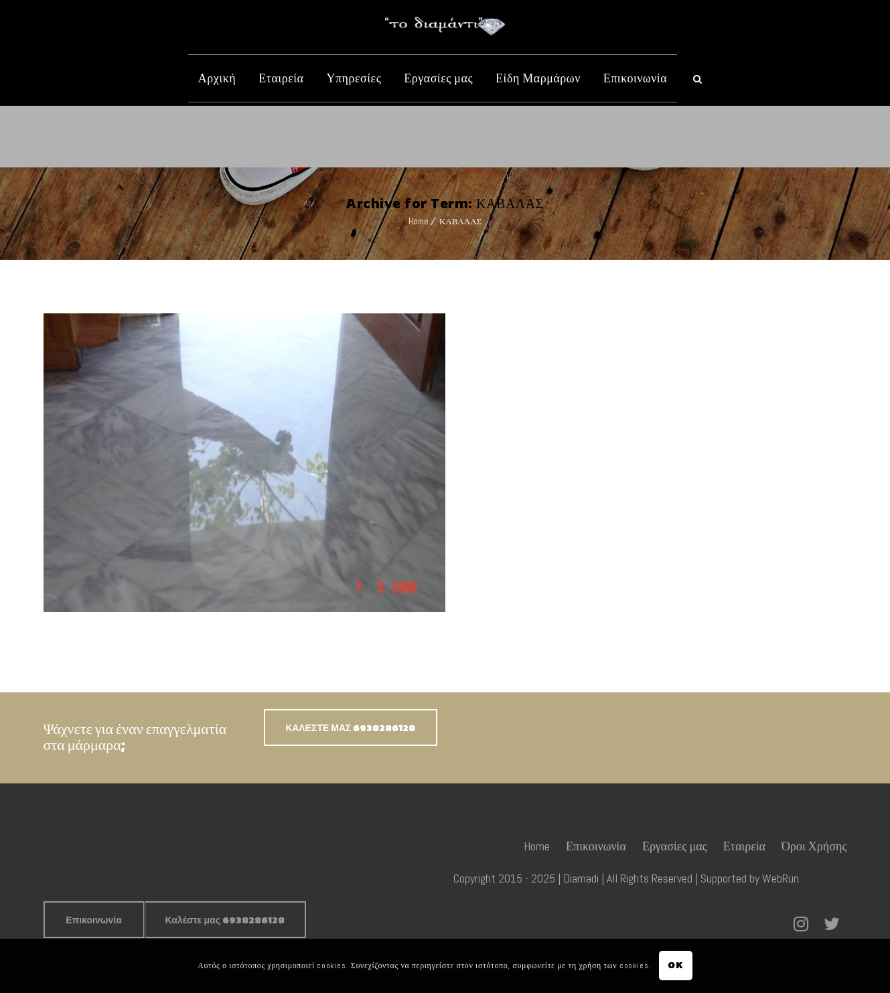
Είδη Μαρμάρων (538, 78)
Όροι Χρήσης (814, 846)
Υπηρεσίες (353, 78)
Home (419, 221)
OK (675, 965)
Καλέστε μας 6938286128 (225, 920)
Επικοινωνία (635, 78)
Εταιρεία (280, 78)
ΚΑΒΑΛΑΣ (460, 221)
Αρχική (217, 78)
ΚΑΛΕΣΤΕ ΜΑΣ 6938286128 (350, 728)
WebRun (780, 878)
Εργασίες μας (438, 78)
